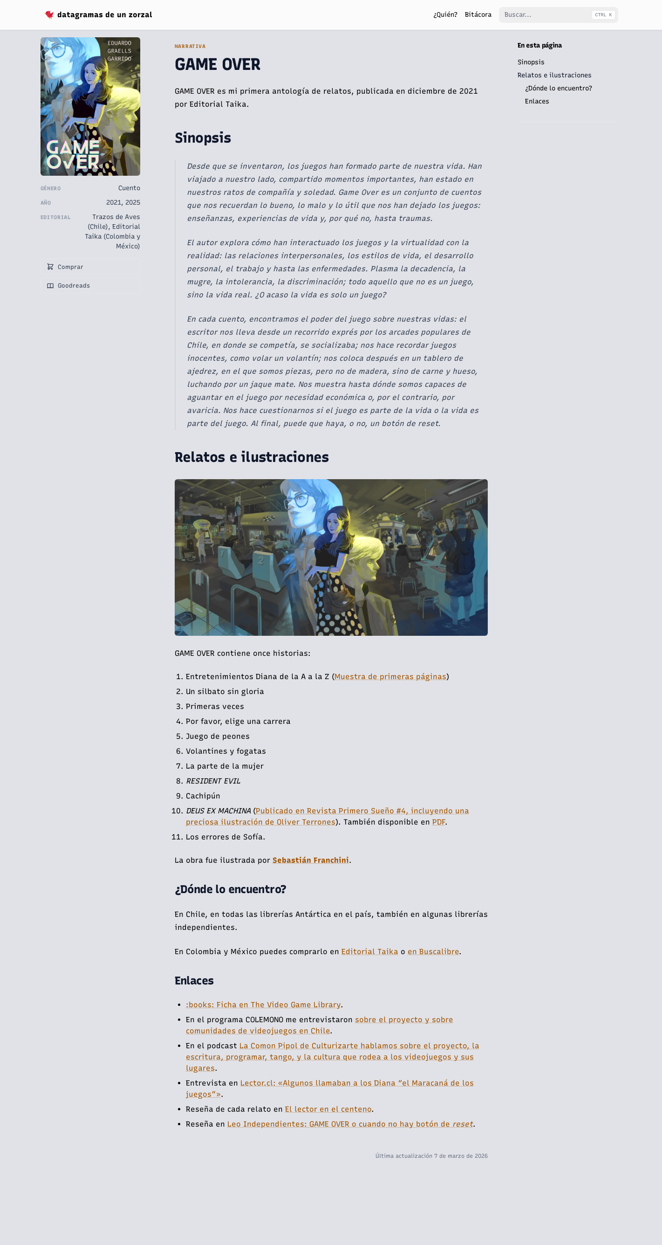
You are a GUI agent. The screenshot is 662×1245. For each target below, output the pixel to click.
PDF (438, 822)
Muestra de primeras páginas (390, 676)
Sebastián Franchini (311, 860)
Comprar (65, 266)
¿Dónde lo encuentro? (558, 88)
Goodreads (68, 285)
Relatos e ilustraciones (555, 75)
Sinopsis (531, 62)
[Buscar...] (558, 15)
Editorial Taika (369, 951)
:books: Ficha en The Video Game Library (263, 1004)
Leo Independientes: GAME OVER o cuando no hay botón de (350, 1124)
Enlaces (537, 101)
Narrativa (190, 46)
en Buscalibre (433, 951)
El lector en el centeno (328, 1109)
